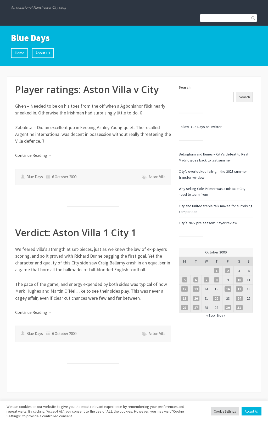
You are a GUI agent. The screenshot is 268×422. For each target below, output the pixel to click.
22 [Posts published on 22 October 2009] (216, 298)
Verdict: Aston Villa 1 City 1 (75, 232)
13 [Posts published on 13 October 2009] (196, 289)
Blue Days (30, 37)
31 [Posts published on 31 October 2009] (239, 307)
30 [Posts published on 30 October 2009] (228, 307)
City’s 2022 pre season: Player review (208, 223)
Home (19, 52)
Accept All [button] (251, 411)
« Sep (210, 315)
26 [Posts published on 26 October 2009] (184, 307)
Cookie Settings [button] (225, 411)
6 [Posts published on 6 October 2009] (196, 280)
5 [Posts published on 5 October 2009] (185, 280)
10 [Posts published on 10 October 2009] (239, 280)
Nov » (221, 315)
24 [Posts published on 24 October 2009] (239, 298)
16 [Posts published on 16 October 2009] (228, 289)
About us (43, 52)
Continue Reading (33, 155)
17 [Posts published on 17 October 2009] (239, 289)
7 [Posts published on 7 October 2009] (206, 280)
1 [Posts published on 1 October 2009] (216, 270)
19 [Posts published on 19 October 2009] (184, 298)
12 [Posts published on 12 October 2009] (184, 289)
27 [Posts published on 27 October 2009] (196, 307)
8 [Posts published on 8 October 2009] (216, 280)
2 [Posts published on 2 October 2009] (228, 270)
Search (185, 87)
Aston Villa (157, 176)
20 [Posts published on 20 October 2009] (196, 298)
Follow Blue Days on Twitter (200, 126)
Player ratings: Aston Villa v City (87, 89)
